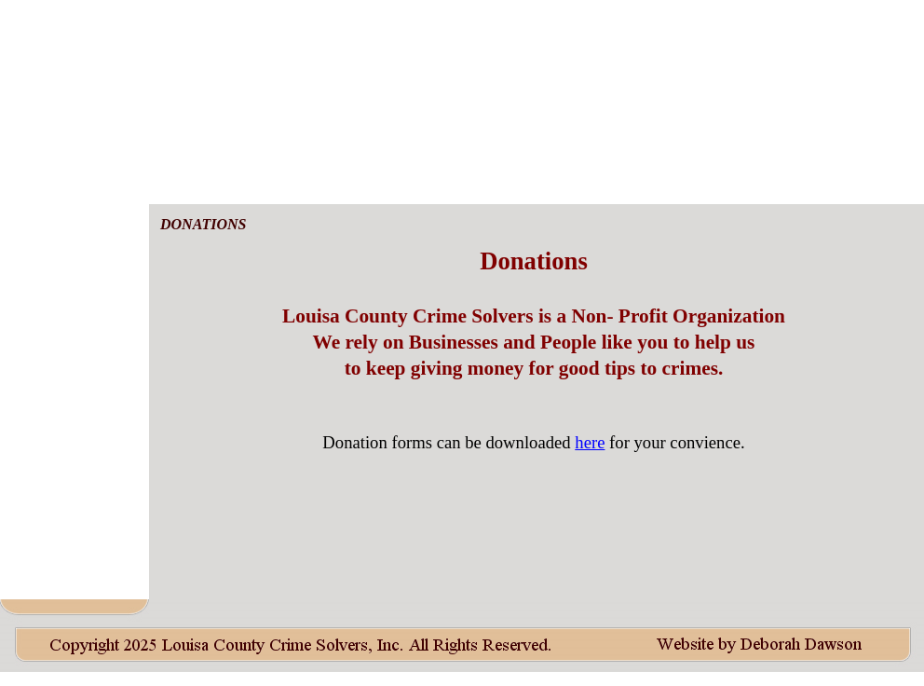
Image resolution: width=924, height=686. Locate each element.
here (590, 442)
